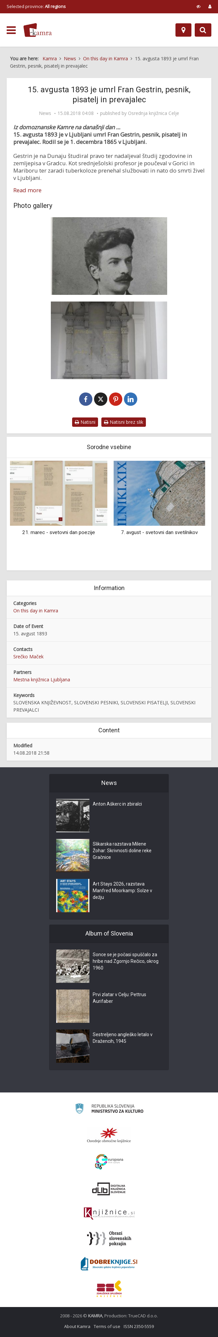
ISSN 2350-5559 (139, 1326)
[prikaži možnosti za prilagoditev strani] (198, 6)
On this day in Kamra (35, 610)
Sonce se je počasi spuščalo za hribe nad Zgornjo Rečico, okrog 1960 (126, 961)
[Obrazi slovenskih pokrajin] (109, 1238)
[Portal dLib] (109, 1188)
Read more (27, 190)
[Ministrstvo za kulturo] (109, 1109)
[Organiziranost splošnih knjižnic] (109, 1135)
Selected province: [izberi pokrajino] (36, 6)
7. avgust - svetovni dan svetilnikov (159, 532)
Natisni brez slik (123, 422)
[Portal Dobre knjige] (109, 1263)
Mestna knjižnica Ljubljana (41, 679)
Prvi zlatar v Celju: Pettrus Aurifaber (119, 998)
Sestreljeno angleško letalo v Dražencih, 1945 (123, 1038)
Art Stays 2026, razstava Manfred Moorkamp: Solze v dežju (122, 890)
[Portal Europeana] (109, 1161)
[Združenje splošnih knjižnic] (109, 1288)
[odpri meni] (11, 30)
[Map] (183, 30)
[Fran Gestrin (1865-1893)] (109, 256)
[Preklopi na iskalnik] (203, 30)
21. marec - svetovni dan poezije (58, 532)
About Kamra (77, 1326)
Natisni (85, 422)
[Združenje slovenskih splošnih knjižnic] (109, 1213)
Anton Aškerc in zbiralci (117, 804)
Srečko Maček (28, 656)
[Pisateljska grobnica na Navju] (109, 340)
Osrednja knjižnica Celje (153, 113)
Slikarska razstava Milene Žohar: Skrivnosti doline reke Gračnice (122, 850)
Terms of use (107, 1326)
